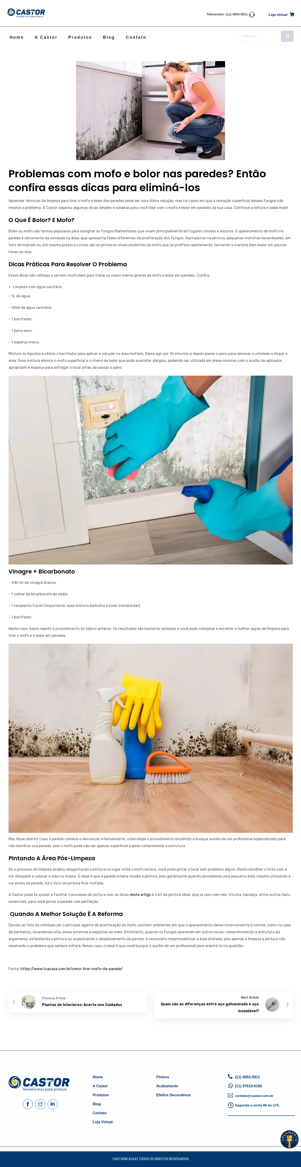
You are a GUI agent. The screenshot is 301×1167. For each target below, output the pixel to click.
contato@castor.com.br (254, 1096)
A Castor (46, 37)
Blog (109, 37)
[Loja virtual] (292, 13)
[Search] (260, 36)
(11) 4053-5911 (247, 1077)
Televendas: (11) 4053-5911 (227, 14)
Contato (136, 37)
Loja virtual (278, 15)
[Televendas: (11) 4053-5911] (252, 14)
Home (16, 37)
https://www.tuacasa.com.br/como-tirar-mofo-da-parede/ (71, 969)
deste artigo (140, 894)
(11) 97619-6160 (248, 1086)
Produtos (80, 37)
